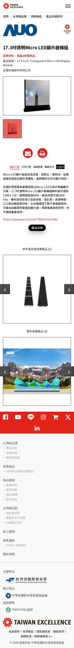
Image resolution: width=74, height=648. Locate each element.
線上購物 (9, 531)
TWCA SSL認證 (19, 610)
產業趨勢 (9, 540)
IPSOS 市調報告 (16, 545)
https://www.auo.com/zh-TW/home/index (30, 219)
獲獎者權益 (13, 457)
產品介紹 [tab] (14, 166)
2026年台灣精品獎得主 (20, 471)
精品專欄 (11, 494)
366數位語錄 (14, 522)
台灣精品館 (10, 508)
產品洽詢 (37, 228)
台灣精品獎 (20, 16)
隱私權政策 (43, 631)
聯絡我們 (58, 631)
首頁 (6, 16)
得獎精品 (36, 16)
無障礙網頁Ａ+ (43, 636)
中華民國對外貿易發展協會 (26, 596)
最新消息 (11, 485)
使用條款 (28, 631)
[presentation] (5, 289)
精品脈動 (9, 480)
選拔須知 (11, 448)
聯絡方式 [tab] (49, 166)
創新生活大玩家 (15, 517)
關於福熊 (9, 554)
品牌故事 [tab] (38, 166)
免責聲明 (14, 631)
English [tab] (60, 166)
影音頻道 (11, 499)
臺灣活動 (11, 489)
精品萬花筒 (13, 513)
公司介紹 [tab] (26, 166)
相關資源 (26, 636)
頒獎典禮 (11, 452)
